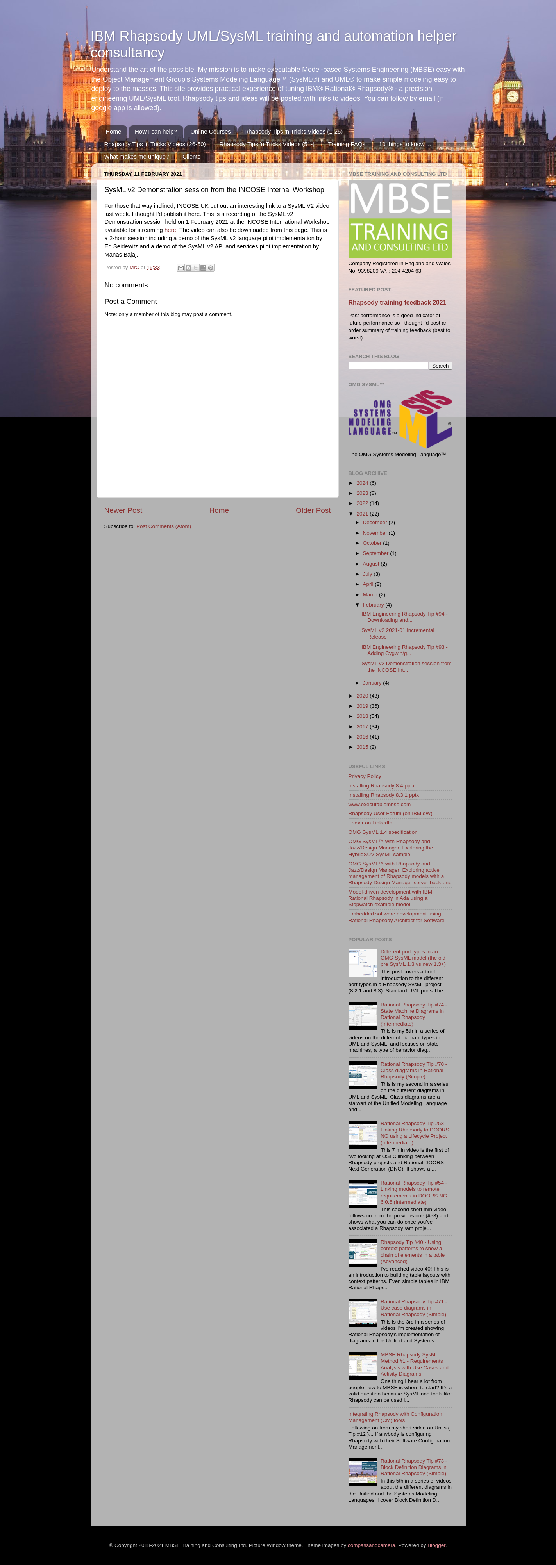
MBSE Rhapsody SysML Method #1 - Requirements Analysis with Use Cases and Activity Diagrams (415, 1364)
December (376, 522)
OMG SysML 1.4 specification (383, 832)
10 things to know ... (405, 144)
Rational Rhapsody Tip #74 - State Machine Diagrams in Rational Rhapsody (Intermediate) (414, 1014)
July (368, 574)
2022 (363, 503)
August (372, 564)
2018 (363, 716)
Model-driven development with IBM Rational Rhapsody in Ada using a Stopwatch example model (391, 898)
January (373, 683)
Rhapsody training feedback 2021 (398, 302)
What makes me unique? (136, 156)
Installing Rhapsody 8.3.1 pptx (384, 795)
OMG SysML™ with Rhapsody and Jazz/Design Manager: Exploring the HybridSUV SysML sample (391, 848)
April (369, 584)
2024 (363, 483)
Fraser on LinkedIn (371, 823)
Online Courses (210, 131)
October (373, 543)
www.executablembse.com (380, 804)
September (376, 553)
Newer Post (123, 510)
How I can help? (156, 131)
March (371, 595)
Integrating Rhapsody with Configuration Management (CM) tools (395, 1417)
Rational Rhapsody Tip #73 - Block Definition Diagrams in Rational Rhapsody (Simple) (414, 1467)
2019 (363, 706)
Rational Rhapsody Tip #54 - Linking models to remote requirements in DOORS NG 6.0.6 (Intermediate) (414, 1192)
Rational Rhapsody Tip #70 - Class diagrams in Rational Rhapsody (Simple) (414, 1070)
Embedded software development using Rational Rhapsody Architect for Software (397, 917)
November (376, 533)
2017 (363, 727)
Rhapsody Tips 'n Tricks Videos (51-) (267, 144)
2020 (363, 696)
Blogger (436, 1545)
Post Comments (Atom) (163, 526)
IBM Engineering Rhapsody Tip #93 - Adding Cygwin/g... (404, 650)
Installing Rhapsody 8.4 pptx (382, 786)
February (374, 605)
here (170, 230)
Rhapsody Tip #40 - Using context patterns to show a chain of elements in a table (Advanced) (413, 1251)
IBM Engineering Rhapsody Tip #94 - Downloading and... (404, 617)
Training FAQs (346, 144)
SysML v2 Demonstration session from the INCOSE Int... (406, 666)
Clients (191, 156)
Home (113, 131)
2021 (363, 514)
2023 (363, 493)
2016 (363, 737)
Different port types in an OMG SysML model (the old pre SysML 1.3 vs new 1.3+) (413, 958)
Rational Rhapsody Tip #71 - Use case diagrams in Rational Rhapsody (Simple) (414, 1308)
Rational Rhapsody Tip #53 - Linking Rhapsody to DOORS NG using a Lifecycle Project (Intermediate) (415, 1133)
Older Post (313, 510)
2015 (363, 747)
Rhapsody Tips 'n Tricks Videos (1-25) (293, 131)
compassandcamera (371, 1545)
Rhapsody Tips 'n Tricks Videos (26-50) (155, 144)
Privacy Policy (365, 776)
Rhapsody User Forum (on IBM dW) (391, 813)
